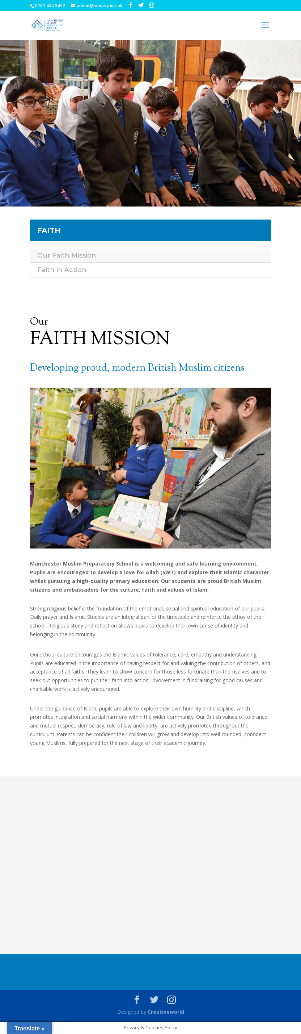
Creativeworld (166, 1011)
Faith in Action (61, 270)
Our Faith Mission (66, 255)
